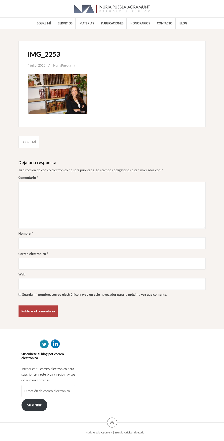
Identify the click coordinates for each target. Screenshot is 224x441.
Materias (86, 23)
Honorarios (140, 23)
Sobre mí (44, 23)
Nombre (26, 233)
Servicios (65, 23)
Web (22, 274)
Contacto (164, 23)
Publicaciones (112, 23)
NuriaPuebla (62, 65)
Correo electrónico (34, 254)
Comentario (29, 177)
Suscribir (34, 405)
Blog (183, 23)
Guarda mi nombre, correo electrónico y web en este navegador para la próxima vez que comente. (94, 294)
